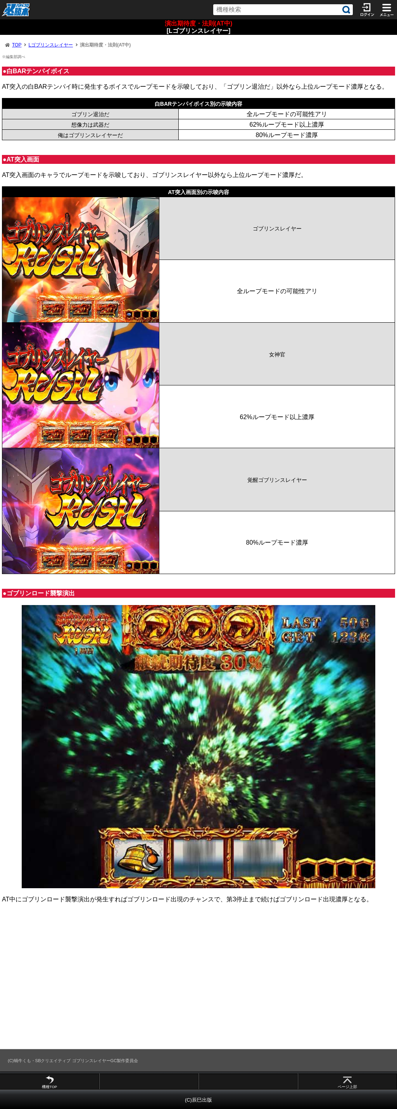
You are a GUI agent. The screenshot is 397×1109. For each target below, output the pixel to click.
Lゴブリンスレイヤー (50, 45)
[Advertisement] (198, 979)
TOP (16, 45)
